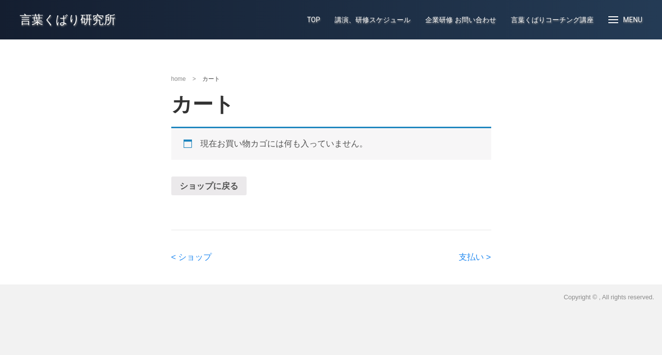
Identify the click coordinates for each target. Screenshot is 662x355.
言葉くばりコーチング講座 (552, 20)
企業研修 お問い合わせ (460, 20)
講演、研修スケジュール (372, 20)
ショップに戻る (209, 186)
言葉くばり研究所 (68, 20)
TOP (313, 20)
